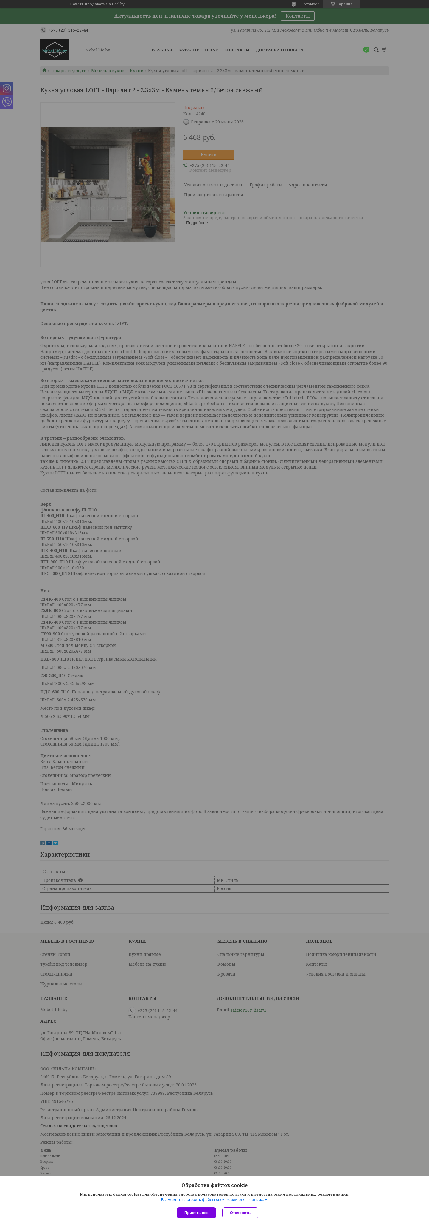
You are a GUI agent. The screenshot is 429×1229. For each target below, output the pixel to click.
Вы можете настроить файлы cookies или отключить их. (212, 1199)
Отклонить (240, 1213)
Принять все (196, 1213)
